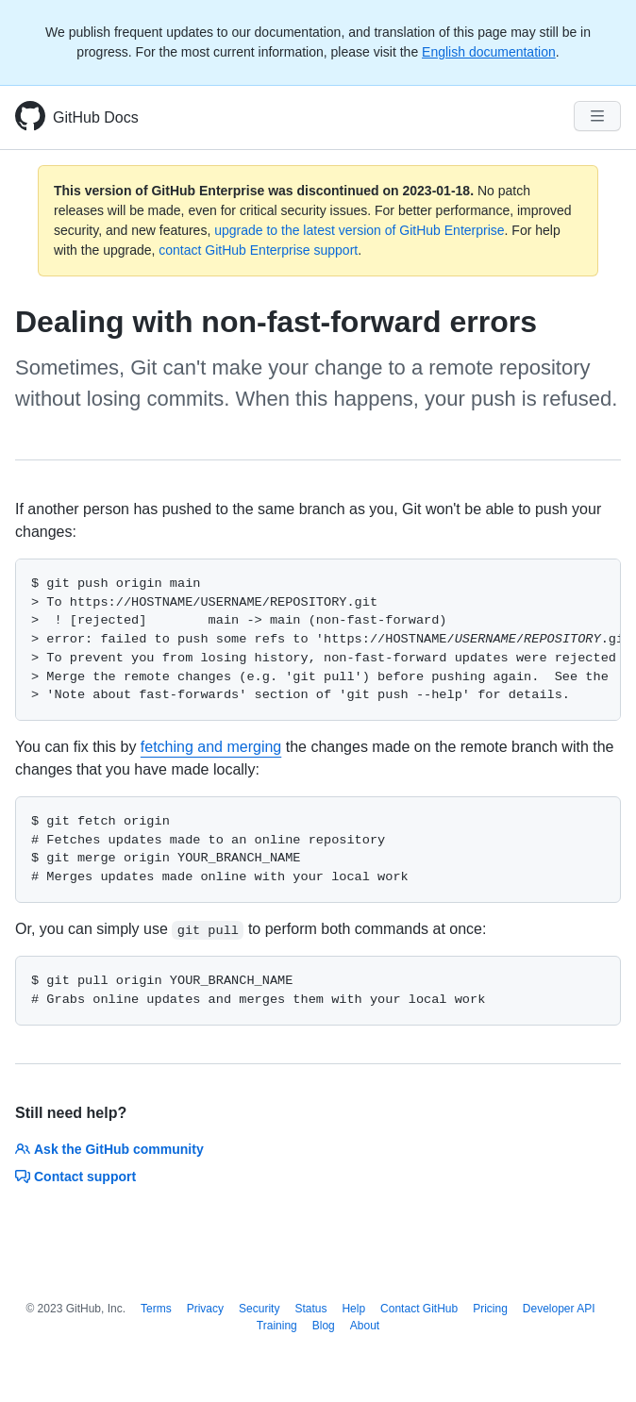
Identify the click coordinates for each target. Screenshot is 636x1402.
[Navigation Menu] (597, 116)
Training (277, 1325)
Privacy (205, 1308)
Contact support (75, 1176)
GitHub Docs (96, 117)
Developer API (559, 1308)
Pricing (490, 1308)
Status (310, 1308)
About (364, 1325)
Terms (156, 1308)
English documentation (489, 51)
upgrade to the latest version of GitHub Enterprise (359, 230)
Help (353, 1308)
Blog (323, 1325)
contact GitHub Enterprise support (258, 250)
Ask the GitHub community (109, 1149)
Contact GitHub (419, 1308)
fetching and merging (211, 747)
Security (259, 1308)
